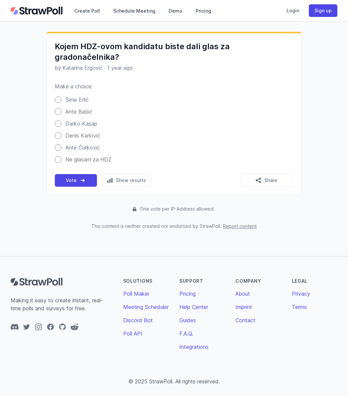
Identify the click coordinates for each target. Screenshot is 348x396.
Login (293, 10)
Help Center (193, 307)
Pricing (203, 11)
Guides (187, 320)
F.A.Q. (186, 333)
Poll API (132, 333)
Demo (175, 11)
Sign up (323, 10)
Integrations (194, 347)
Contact (245, 320)
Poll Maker (136, 293)
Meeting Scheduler (146, 307)
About (242, 293)
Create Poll (87, 11)
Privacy (301, 293)
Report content (240, 226)
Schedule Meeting (134, 11)
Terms (299, 307)
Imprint (243, 307)
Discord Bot (138, 320)
